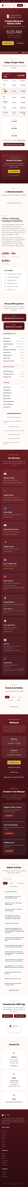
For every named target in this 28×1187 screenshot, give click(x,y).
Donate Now (20, 43)
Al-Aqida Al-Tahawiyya (11, 891)
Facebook (4, 1172)
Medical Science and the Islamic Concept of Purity (13, 984)
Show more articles (14, 990)
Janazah (4, 1155)
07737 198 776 (8, 609)
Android (8, 1)
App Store (7, 1016)
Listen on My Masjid (14, 175)
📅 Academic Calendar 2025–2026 (14, 777)
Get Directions (14, 1065)
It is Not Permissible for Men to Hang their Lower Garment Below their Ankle (14, 939)
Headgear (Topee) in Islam (12, 923)
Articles (3, 1141)
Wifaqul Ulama (22, 140)
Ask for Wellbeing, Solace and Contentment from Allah (13, 897)
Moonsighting (14, 886)
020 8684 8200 (14, 1080)
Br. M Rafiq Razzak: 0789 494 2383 (12, 650)
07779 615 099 (20, 668)
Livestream (4, 1165)
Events (3, 1139)
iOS (3, 1)
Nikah (3, 1153)
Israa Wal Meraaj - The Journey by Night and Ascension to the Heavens (14, 966)
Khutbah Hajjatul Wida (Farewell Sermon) (13, 973)
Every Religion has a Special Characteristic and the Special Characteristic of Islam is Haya (13, 917)
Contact (4, 1146)
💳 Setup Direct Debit (14, 767)
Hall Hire (4, 1158)
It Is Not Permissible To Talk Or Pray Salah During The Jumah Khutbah (14, 960)
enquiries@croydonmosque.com (14, 1102)
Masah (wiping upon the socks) (13, 978)
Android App (5, 1176)
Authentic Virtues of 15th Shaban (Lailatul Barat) (13, 903)
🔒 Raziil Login (14, 772)
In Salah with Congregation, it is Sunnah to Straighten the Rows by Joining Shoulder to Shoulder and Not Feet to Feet (15, 930)
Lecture (13, 697)
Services (4, 1135)
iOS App (4, 1174)
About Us (4, 1132)
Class (20, 697)
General (11, 883)
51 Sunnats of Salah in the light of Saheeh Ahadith (14, 910)
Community (10, 700)
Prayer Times (8, 43)
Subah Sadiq (20, 883)
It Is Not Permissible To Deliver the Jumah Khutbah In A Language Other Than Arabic (14, 953)
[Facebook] (13, 1)
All (7, 697)
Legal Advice (5, 1160)
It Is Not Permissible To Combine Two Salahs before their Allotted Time (14, 946)
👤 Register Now (14, 762)
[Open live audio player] (14, 5)
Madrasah (4, 1137)
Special (18, 700)
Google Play (20, 1016)
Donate (20, 5)
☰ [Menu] (25, 5)
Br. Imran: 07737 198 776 (9, 587)
